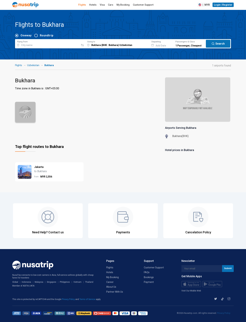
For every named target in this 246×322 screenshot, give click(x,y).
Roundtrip (46, 35)
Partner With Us (114, 291)
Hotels (93, 4)
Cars (110, 4)
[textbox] (47, 43)
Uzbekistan (33, 65)
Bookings (149, 277)
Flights (82, 4)
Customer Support (143, 4)
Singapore (51, 282)
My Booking (123, 4)
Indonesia (26, 282)
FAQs (146, 272)
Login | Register (223, 4)
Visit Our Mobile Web (191, 291)
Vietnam (77, 282)
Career (110, 282)
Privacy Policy (68, 299)
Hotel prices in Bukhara (179, 150)
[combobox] (47, 43)
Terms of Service (87, 299)
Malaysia (39, 282)
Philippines (65, 282)
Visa (102, 4)
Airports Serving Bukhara (180, 127)
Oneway (26, 35)
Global (15, 282)
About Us (111, 286)
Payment (149, 282)
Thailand (89, 282)
